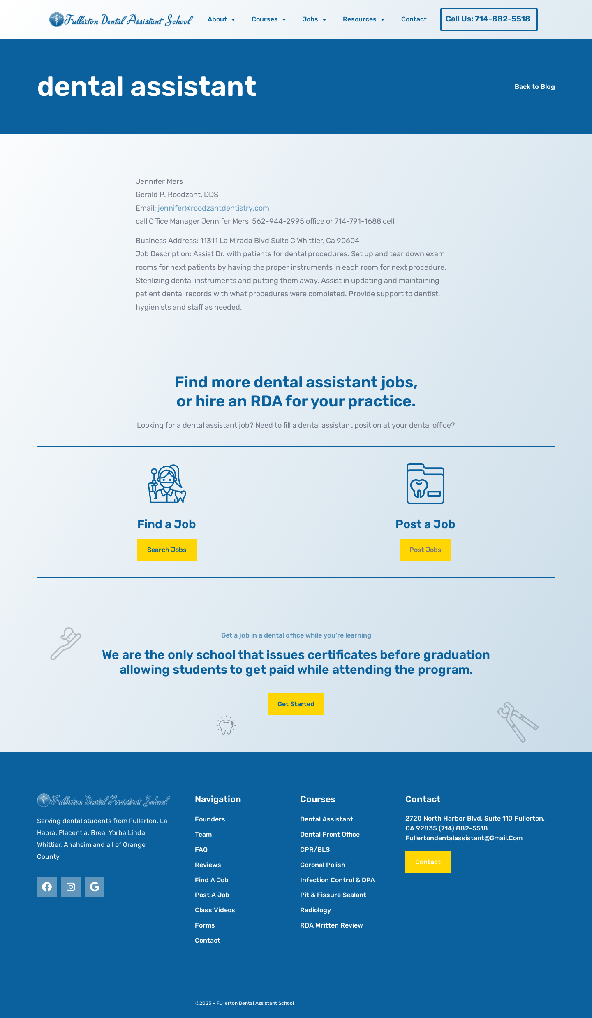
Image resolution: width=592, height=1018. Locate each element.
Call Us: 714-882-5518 (488, 18)
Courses (269, 19)
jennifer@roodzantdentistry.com (213, 208)
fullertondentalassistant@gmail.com (464, 838)
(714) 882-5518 (463, 828)
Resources (364, 19)
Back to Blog (535, 86)
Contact (414, 19)
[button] (425, 550)
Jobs (314, 19)
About (221, 19)
